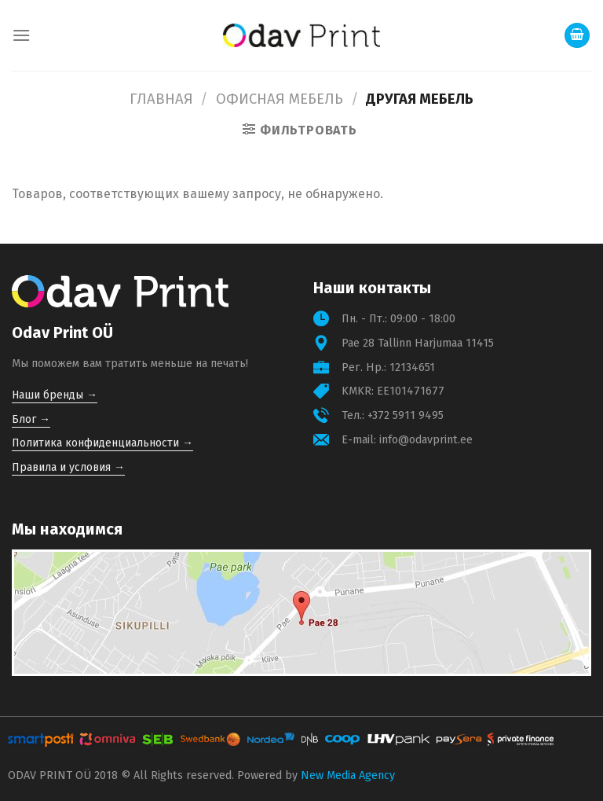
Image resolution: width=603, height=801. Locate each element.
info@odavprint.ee (426, 439)
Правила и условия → (68, 467)
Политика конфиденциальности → (102, 443)
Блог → (31, 419)
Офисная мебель (279, 99)
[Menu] (21, 35)
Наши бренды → (54, 395)
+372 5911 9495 (405, 415)
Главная (161, 99)
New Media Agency (348, 775)
